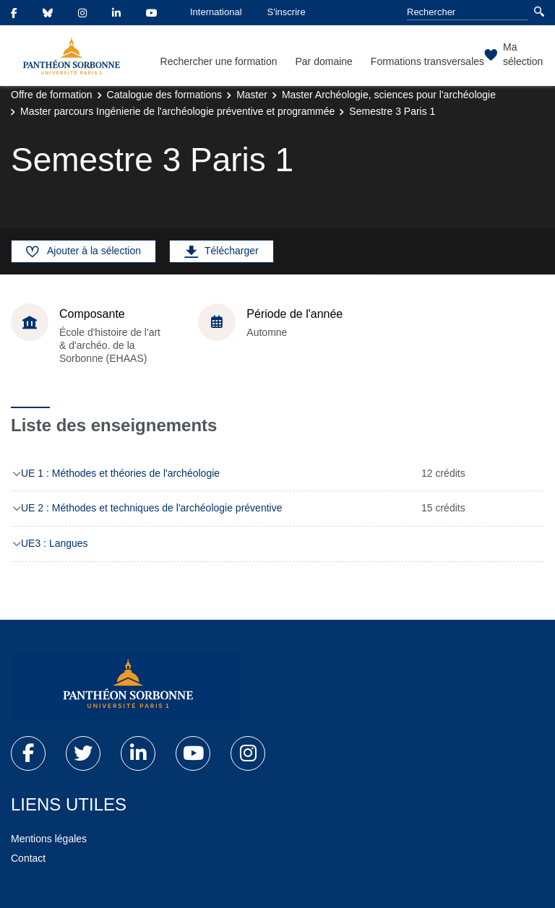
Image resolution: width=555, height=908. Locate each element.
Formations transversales (427, 61)
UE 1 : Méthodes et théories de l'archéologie (120, 473)
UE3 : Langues (54, 543)
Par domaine (323, 61)
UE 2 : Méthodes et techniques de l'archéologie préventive (151, 508)
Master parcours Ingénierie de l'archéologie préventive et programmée (177, 111)
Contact (28, 858)
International (216, 12)
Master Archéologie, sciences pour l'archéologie (389, 94)
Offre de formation (51, 94)
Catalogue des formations (165, 94)
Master (251, 94)
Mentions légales (49, 838)
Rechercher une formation (219, 61)
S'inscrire (286, 12)
